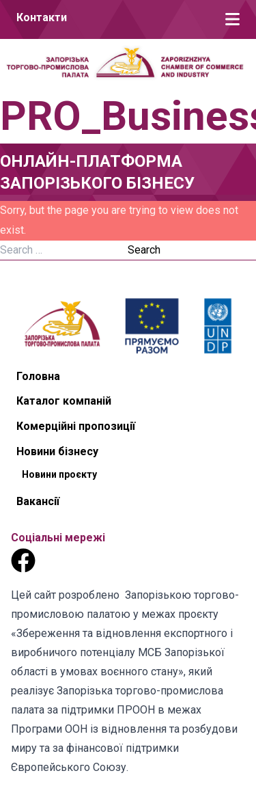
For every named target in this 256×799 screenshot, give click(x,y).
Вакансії (37, 501)
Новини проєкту (59, 474)
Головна (38, 376)
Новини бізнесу (57, 451)
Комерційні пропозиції (75, 426)
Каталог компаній (63, 400)
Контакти (41, 17)
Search (144, 249)
